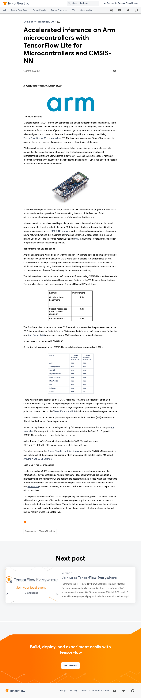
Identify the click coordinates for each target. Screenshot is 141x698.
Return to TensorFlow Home (121, 3)
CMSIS (71, 411)
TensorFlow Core (19, 10)
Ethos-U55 (33, 486)
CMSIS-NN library (59, 231)
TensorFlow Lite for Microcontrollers (42, 138)
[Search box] (86, 3)
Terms (83, 690)
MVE (76, 239)
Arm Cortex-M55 (36, 335)
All (4, 10)
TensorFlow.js (39, 10)
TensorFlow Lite (59, 10)
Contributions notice (99, 690)
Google (64, 690)
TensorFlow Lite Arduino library (63, 451)
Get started (70, 665)
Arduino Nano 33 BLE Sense (38, 459)
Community (86, 10)
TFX (73, 10)
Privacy (74, 690)
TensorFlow (59, 411)
